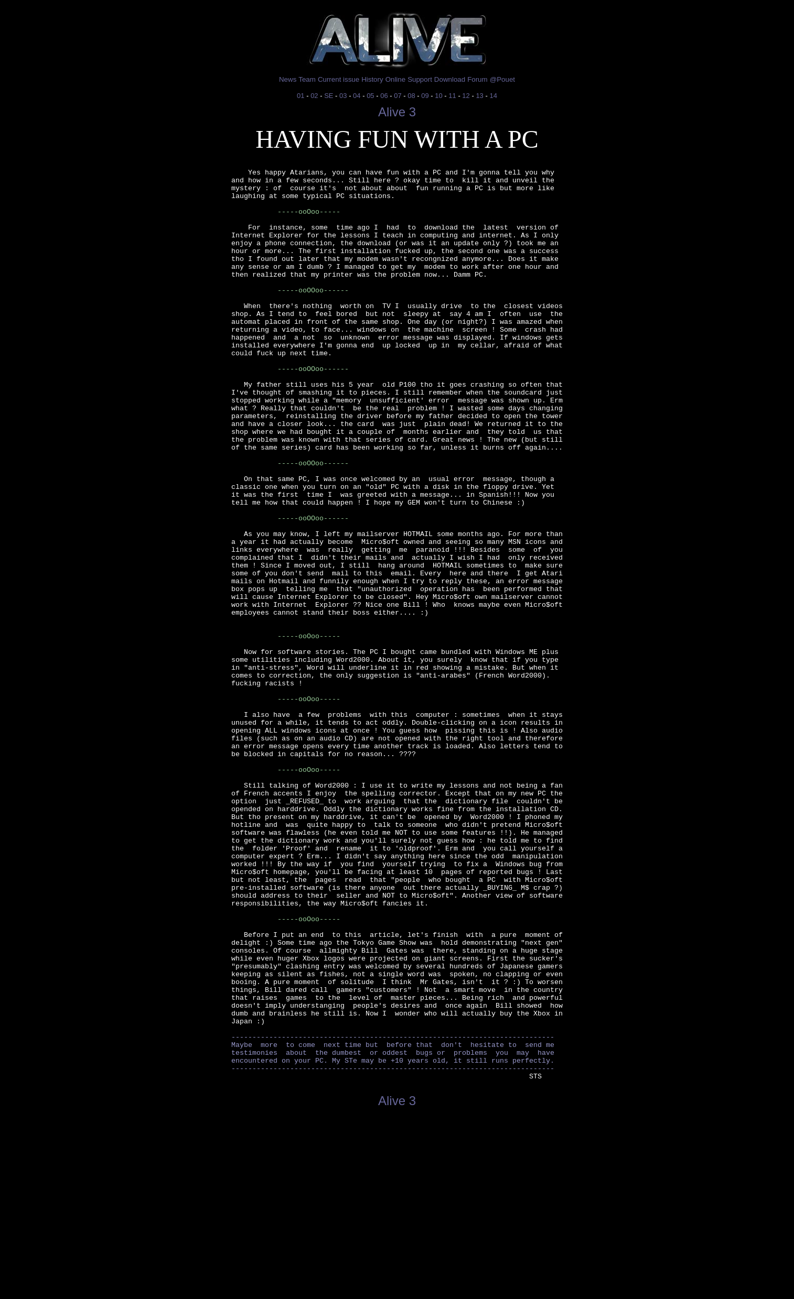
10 (438, 96)
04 (356, 96)
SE (328, 96)
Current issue (338, 79)
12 (465, 96)
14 (493, 96)
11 (452, 96)
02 (314, 96)
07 (397, 96)
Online (395, 79)
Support (419, 79)
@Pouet (502, 79)
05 (370, 96)
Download (449, 79)
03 (343, 96)
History (372, 79)
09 (424, 96)
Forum (477, 79)
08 (411, 96)
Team (307, 79)
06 (384, 96)
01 (300, 96)
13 (479, 96)
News (287, 79)
